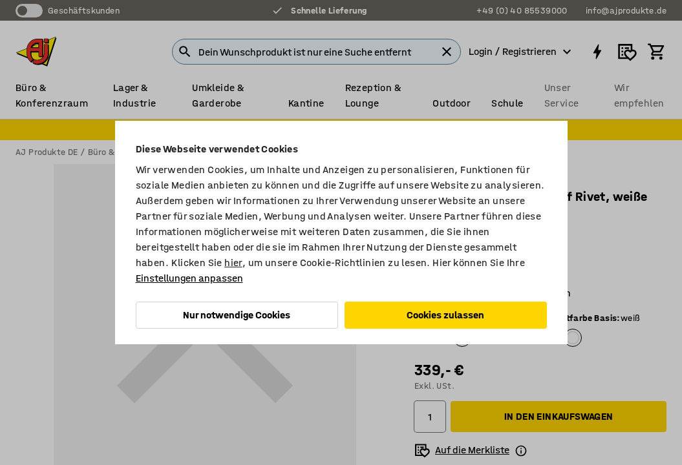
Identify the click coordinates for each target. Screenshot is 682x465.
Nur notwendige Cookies (236, 315)
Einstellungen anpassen (189, 278)
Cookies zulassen (445, 315)
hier (233, 262)
